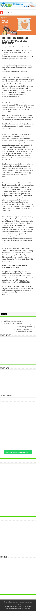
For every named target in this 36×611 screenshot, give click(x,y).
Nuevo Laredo (25, 47)
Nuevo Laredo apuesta (11, 13)
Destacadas (18, 47)
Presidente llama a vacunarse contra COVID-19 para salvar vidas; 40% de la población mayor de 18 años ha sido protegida (22, 328)
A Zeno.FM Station (6, 395)
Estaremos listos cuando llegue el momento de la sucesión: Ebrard (14, 321)
